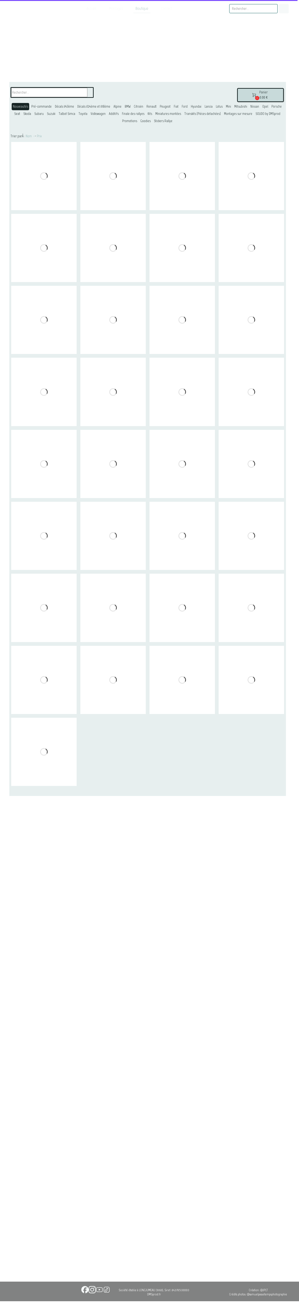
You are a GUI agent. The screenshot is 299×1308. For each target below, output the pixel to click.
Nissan (254, 106)
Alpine (117, 106)
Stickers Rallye (163, 121)
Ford (185, 106)
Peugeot (165, 106)
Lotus (219, 106)
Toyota (82, 114)
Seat (17, 114)
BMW (128, 106)
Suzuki (51, 114)
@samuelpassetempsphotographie (267, 1294)
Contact (166, 8)
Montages (116, 8)
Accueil (91, 8)
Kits (150, 114)
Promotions (129, 121)
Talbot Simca (67, 114)
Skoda (27, 114)
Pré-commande (41, 106)
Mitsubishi (240, 106)
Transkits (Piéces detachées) (202, 114)
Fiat (176, 106)
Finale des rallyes (133, 114)
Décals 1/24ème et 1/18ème (93, 106)
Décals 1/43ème (64, 106)
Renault (151, 106)
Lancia (209, 106)
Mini (228, 106)
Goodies (145, 121)
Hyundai (196, 106)
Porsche (276, 106)
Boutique (141, 8)
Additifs (114, 114)
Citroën (138, 106)
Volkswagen (98, 114)
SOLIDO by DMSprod (268, 114)
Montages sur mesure (238, 114)
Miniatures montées (168, 114)
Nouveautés (20, 106)
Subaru (39, 114)
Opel (265, 106)
